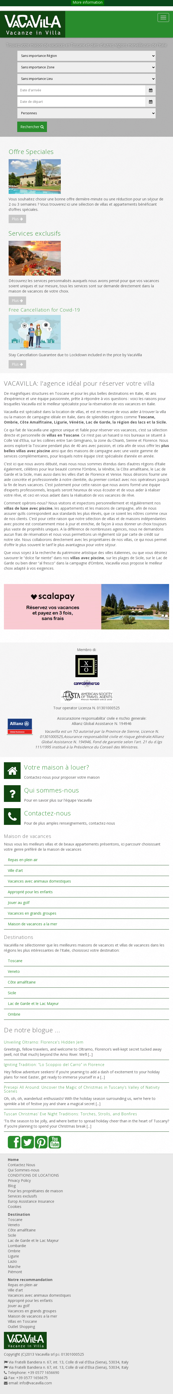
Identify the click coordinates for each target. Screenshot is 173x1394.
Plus (17, 218)
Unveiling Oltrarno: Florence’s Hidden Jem (43, 1042)
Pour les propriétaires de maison (35, 1190)
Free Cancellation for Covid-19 (44, 310)
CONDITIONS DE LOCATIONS (33, 1175)
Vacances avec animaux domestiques (39, 881)
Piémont (15, 1271)
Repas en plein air (23, 859)
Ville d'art (15, 870)
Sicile (12, 992)
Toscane (15, 960)
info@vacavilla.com (36, 1382)
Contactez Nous (21, 1164)
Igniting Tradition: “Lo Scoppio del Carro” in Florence (54, 1064)
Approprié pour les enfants (30, 891)
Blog (12, 1185)
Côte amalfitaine (22, 982)
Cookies (14, 1206)
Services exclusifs (35, 233)
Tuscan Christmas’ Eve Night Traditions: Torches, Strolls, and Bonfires (70, 1113)
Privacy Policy (19, 1180)
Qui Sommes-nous (23, 1169)
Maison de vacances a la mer (32, 923)
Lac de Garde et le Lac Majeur (33, 1003)
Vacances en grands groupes (32, 913)
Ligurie (13, 1256)
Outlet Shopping (21, 1326)
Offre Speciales (31, 151)
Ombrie (14, 1014)
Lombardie (17, 1245)
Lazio (12, 1261)
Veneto (14, 971)
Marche (14, 1266)
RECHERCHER (32, 126)
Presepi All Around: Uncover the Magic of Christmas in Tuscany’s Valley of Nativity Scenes (82, 1089)
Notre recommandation (30, 1279)
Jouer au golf (18, 902)
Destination (19, 1214)
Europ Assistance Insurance (31, 1201)
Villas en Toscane (22, 1321)
